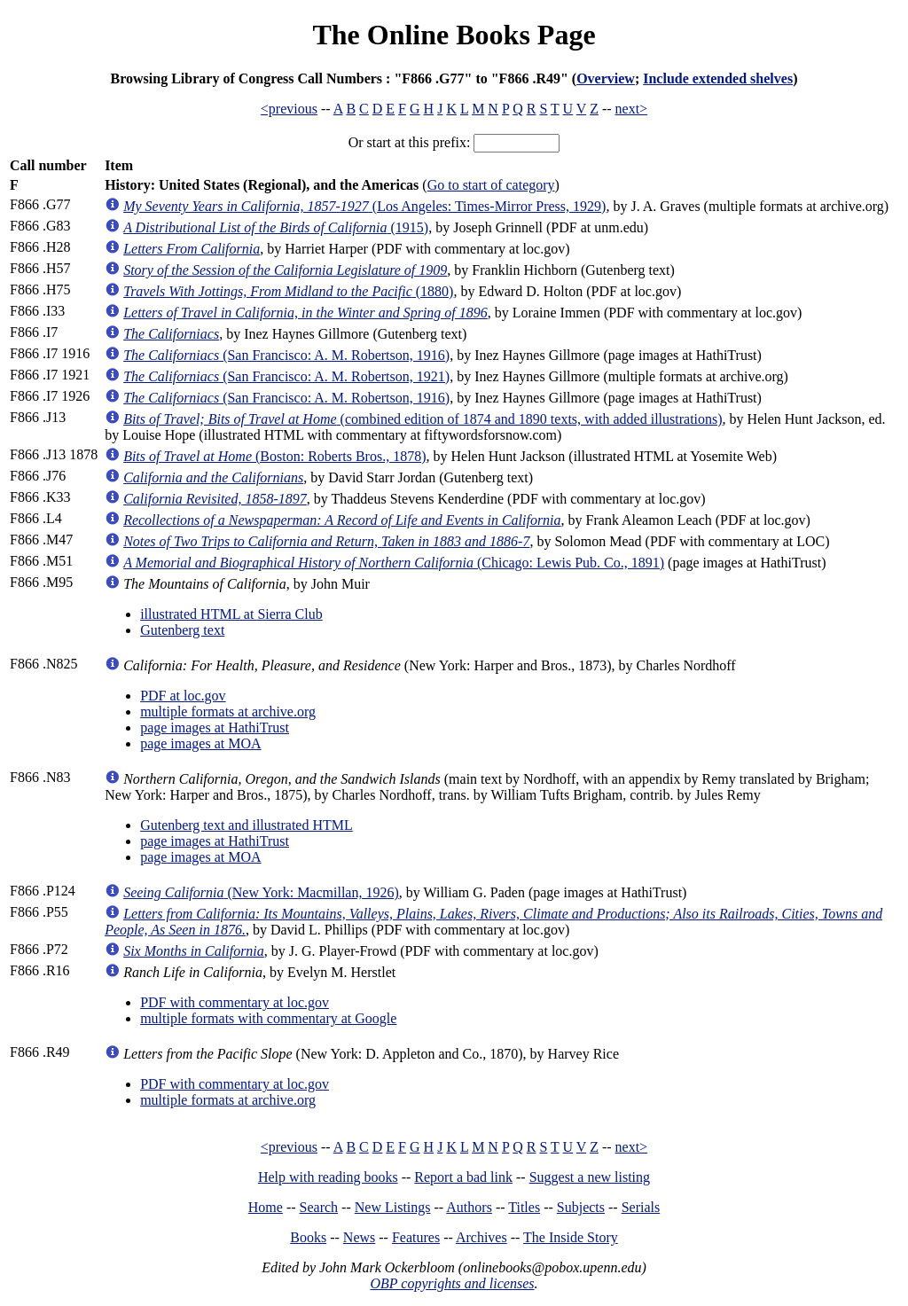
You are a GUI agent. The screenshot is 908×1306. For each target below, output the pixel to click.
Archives (481, 1237)
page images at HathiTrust (214, 727)
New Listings (393, 1207)
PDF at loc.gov (182, 695)
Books (308, 1237)
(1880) (288, 291)
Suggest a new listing (589, 1177)
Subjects (581, 1207)
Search (319, 1207)
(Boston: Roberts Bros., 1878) (274, 456)
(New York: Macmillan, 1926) (261, 892)
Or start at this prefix (407, 142)
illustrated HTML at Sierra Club (231, 614)
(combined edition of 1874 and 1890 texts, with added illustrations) (422, 418)
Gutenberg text (182, 629)
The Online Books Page (453, 35)
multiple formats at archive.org (228, 711)
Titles (524, 1207)
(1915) (275, 227)
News (359, 1237)
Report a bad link (463, 1177)
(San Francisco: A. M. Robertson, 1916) (286, 355)
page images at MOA (200, 743)
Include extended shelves (718, 78)
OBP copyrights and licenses (452, 1283)
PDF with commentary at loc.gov (234, 1002)
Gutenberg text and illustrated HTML (246, 825)
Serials (641, 1207)
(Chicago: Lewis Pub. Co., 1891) (393, 562)
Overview (605, 78)
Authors (469, 1207)
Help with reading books (328, 1177)
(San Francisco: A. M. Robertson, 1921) (286, 376)
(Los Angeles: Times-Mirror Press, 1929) (364, 206)
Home (265, 1207)
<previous (289, 108)
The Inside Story (570, 1237)
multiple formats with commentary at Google (268, 1018)
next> (631, 108)
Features (416, 1237)
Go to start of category (491, 184)
